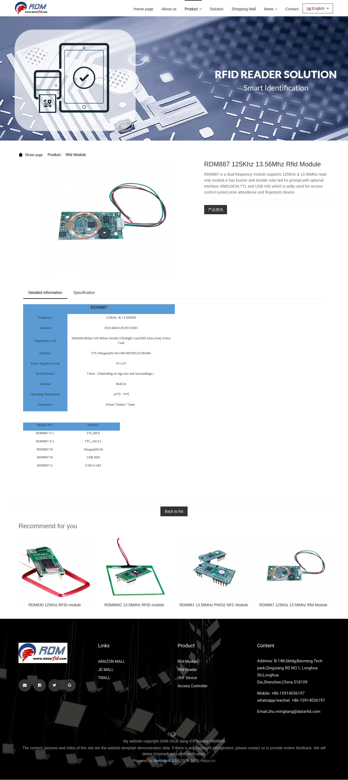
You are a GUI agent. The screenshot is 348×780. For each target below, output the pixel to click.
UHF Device (187, 678)
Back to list (174, 511)
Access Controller (192, 686)
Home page (143, 9)
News (270, 9)
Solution (217, 9)
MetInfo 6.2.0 (165, 761)
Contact (292, 9)
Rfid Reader (187, 670)
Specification (85, 293)
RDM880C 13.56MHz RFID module (134, 605)
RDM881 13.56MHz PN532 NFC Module (213, 605)
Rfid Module (76, 155)
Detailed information (46, 293)
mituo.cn (208, 761)
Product (193, 9)
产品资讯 (215, 209)
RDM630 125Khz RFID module (55, 605)
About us (168, 9)
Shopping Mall (244, 9)
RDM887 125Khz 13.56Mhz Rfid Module (293, 605)
